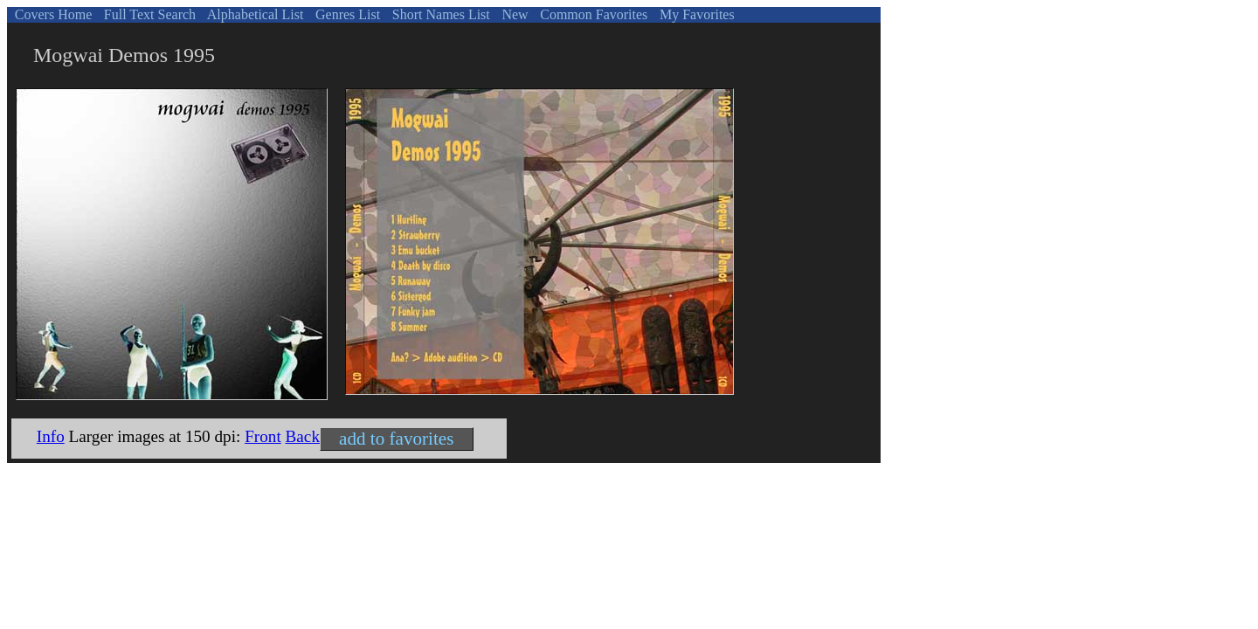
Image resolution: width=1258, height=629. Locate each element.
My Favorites (695, 14)
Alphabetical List (254, 14)
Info (51, 436)
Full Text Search (148, 14)
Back (303, 436)
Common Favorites (591, 14)
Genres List (346, 14)
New (513, 14)
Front (263, 436)
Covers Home (51, 14)
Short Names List (439, 14)
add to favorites (396, 438)
